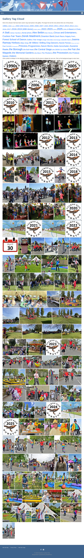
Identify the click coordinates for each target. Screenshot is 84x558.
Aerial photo (26, 33)
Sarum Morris (47, 46)
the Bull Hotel (28, 49)
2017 (9, 29)
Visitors (12, 56)
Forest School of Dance (14, 39)
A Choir (77, 29)
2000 (9, 26)
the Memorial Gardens (23, 53)
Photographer (15, 46)
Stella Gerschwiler (61, 46)
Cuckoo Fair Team (12, 36)
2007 (41, 26)
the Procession (60, 52)
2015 (76, 26)
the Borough (16, 49)
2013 (67, 26)
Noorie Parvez (65, 43)
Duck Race (59, 36)
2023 (49, 29)
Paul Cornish (7, 46)
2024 (54, 29)
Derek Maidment (31, 36)
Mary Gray (24, 43)
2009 (46, 26)
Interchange (57, 40)
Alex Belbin (38, 32)
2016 (4, 29)
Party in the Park (75, 43)
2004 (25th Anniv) (22, 26)
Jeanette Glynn (66, 40)
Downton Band (47, 36)
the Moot (38, 53)
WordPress (49, 554)
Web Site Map (6, 547)
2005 (32, 26)
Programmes (34, 46)
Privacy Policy (13, 547)
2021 (39, 29)
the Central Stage (43, 49)
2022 (43, 29)
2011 (56, 26)
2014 (72, 26)
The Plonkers (47, 53)
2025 (59, 29)
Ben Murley (49, 33)
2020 (35, 29)
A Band (70, 29)
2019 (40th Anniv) (25, 29)
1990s (5, 26)
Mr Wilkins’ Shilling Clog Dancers (43, 43)
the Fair (72, 49)
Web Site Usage (21, 547)
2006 (37, 26)
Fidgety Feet (70, 36)
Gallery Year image (34, 40)
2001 (13, 26)
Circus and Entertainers (65, 32)
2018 (14, 29)
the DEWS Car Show (60, 49)
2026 (64, 29)
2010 (51, 26)
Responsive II (35, 554)
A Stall (6, 32)
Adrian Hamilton (15, 33)
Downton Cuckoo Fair (44, 553)
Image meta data (48, 40)
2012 (61, 26)
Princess (23, 46)
